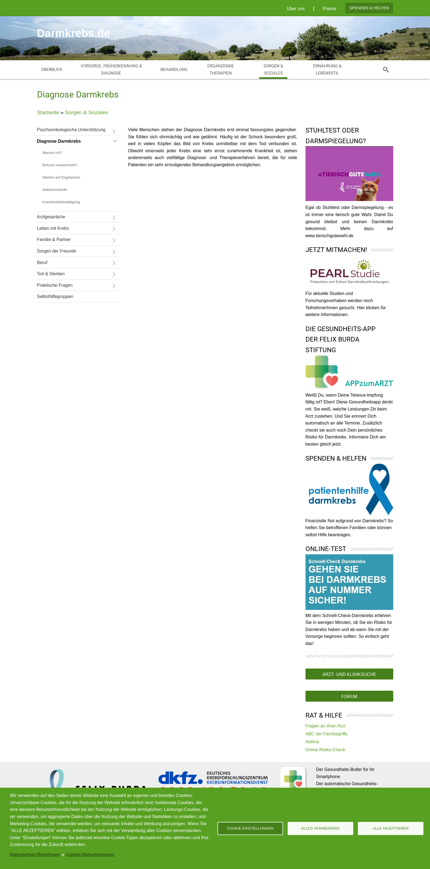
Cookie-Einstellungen (250, 828)
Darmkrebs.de (73, 33)
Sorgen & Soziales (86, 112)
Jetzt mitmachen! (336, 250)
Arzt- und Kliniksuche (349, 674)
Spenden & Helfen (369, 8)
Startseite (48, 112)
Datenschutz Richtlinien (35, 854)
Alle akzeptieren (391, 828)
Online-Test (325, 549)
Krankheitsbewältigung (61, 202)
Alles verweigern (320, 828)
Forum (349, 696)
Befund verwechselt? (60, 165)
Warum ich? (52, 153)
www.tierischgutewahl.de (329, 235)
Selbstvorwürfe (55, 190)
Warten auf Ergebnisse (61, 177)
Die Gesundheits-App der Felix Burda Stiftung (340, 339)
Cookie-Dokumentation (90, 854)
